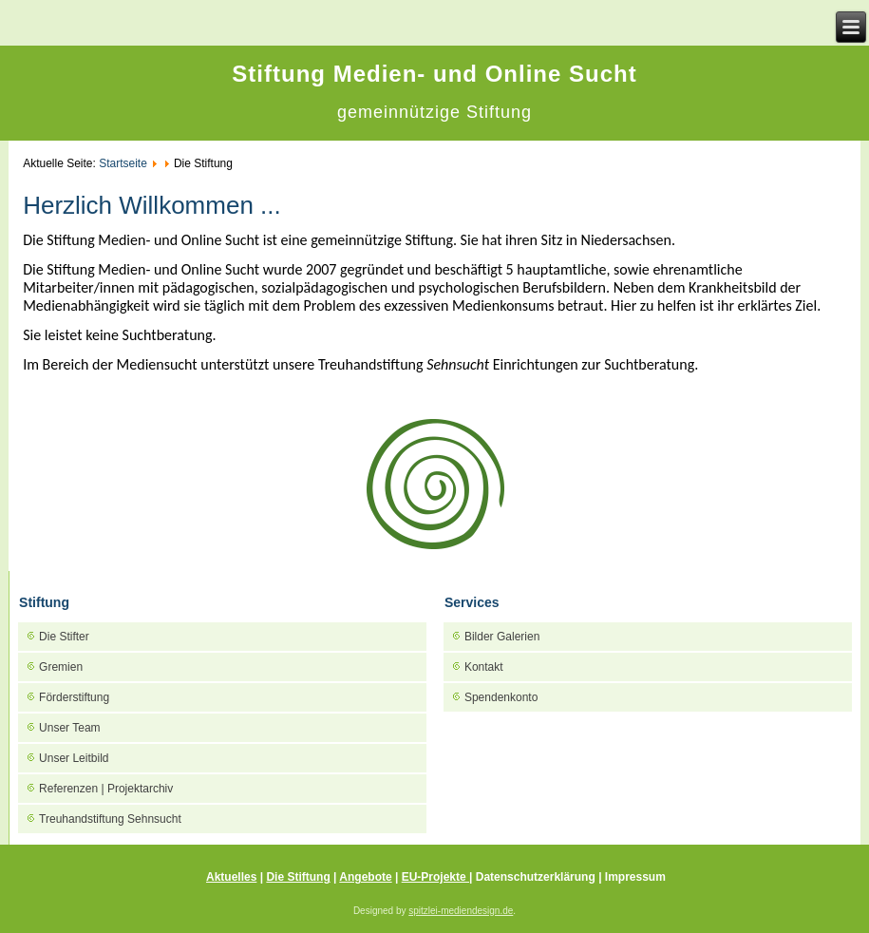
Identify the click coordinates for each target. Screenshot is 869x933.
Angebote (365, 877)
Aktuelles (231, 877)
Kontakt (483, 667)
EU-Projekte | (437, 877)
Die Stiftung (298, 877)
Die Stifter (64, 636)
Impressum (635, 877)
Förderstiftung (74, 697)
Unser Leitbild (73, 758)
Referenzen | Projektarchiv (106, 788)
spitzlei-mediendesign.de (460, 910)
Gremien (61, 667)
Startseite (123, 163)
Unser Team (69, 727)
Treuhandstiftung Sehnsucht (110, 819)
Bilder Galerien (501, 636)
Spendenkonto (501, 697)
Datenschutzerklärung (537, 877)
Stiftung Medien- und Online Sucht (434, 73)
